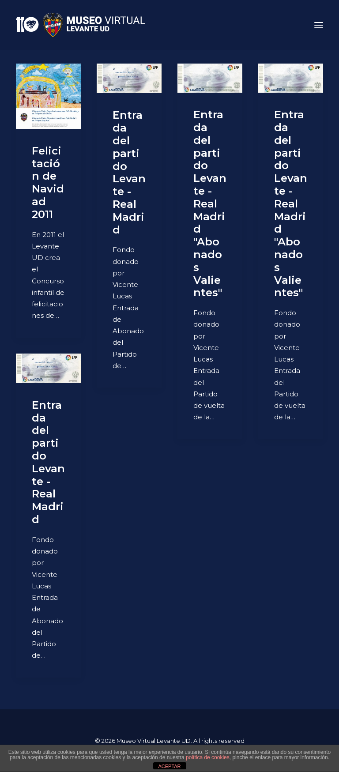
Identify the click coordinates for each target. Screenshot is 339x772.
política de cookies (208, 757)
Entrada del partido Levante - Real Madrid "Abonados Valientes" (209, 203)
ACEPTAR (169, 766)
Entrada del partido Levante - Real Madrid (129, 172)
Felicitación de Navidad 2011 (48, 182)
